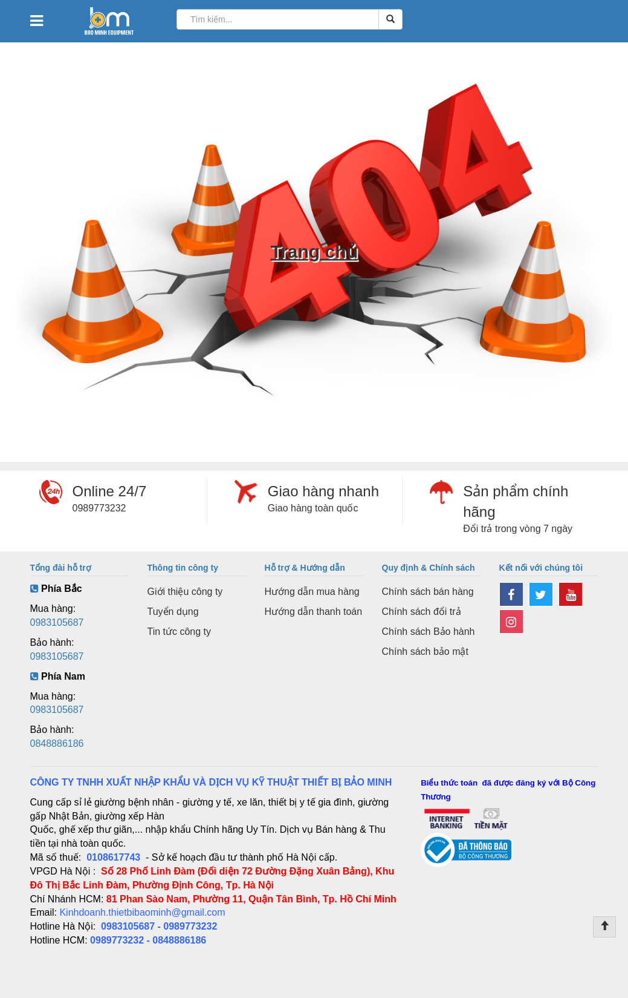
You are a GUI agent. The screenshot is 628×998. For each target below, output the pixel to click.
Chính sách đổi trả (421, 611)
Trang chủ (313, 251)
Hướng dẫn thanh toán (314, 611)
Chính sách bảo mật (425, 651)
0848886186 (57, 743)
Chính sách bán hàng (428, 591)
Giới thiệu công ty (185, 591)
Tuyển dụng (173, 611)
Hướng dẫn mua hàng (312, 591)
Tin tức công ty (179, 631)
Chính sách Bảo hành (428, 631)
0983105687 (57, 622)
